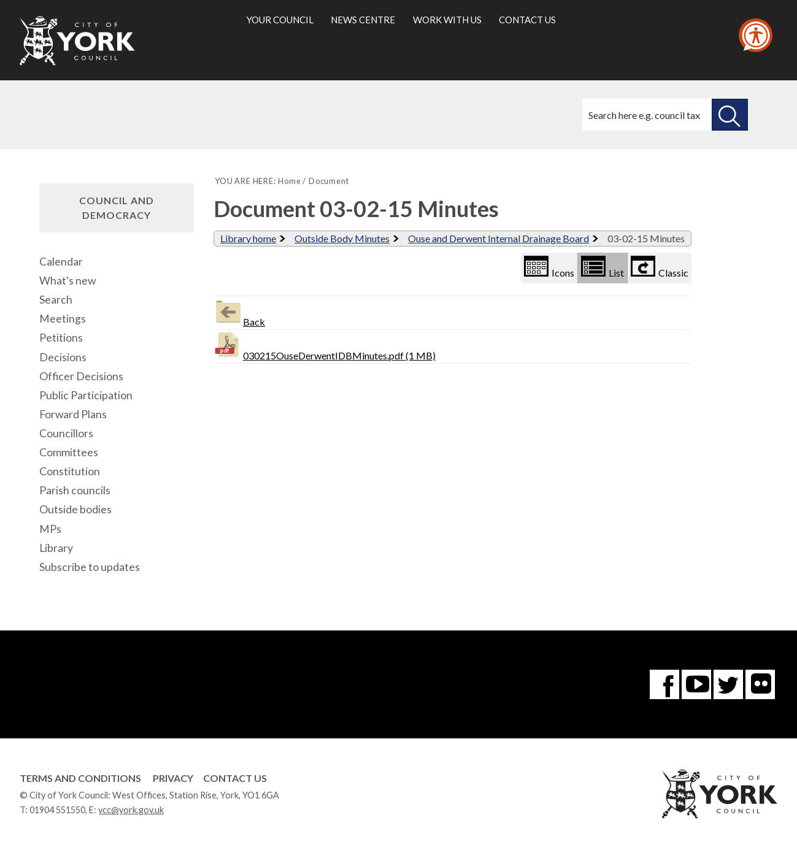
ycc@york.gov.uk (131, 810)
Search (55, 299)
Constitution (69, 471)
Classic (659, 267)
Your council (280, 19)
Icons (549, 267)
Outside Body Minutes (342, 238)
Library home (248, 238)
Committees (68, 452)
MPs (50, 529)
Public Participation (86, 395)
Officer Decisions (81, 376)
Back (239, 311)
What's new (67, 280)
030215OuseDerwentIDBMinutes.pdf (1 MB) (325, 345)
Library (56, 548)
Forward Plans (73, 414)
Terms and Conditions (80, 778)
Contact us (527, 19)
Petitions (61, 337)
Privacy (173, 778)
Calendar (61, 261)
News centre (363, 19)
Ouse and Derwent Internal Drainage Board (498, 238)
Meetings (62, 318)
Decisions (63, 357)
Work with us (447, 19)
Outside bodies (75, 509)
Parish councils (74, 490)
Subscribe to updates (89, 567)
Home (289, 181)
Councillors (66, 433)
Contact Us (235, 778)
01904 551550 (57, 810)
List (602, 267)
